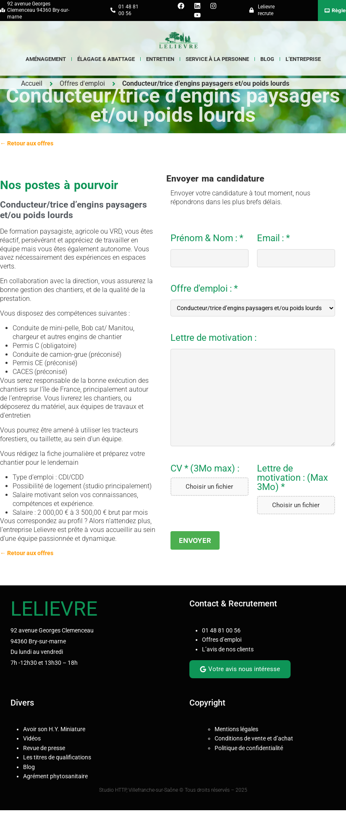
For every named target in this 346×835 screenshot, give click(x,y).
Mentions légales (236, 729)
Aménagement (46, 59)
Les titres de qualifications (57, 757)
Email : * (296, 250)
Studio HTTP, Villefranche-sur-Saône (139, 790)
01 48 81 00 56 (221, 630)
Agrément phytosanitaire (55, 776)
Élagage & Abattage (106, 59)
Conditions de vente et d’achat (254, 738)
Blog (267, 59)
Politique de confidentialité (249, 748)
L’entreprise (303, 59)
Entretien (160, 59)
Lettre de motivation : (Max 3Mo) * (292, 478)
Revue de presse (44, 748)
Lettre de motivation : (213, 337)
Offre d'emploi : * (252, 300)
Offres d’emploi (221, 639)
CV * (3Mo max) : (204, 468)
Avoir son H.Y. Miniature (54, 729)
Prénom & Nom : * (209, 250)
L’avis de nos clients (228, 649)
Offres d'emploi (82, 83)
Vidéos (32, 738)
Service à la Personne (217, 59)
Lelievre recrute (266, 10)
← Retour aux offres (26, 143)
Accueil (31, 83)
